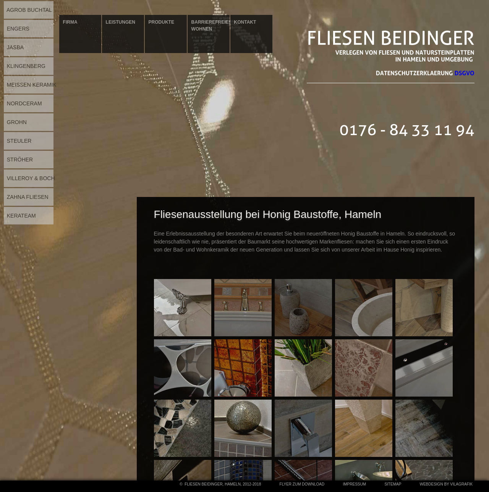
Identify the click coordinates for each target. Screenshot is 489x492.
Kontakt (245, 22)
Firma (70, 22)
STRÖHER (18, 159)
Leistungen (120, 22)
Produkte (161, 22)
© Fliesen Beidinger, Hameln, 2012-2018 (220, 484)
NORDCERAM (23, 103)
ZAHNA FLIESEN (26, 197)
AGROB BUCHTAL (28, 10)
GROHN (15, 122)
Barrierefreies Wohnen (210, 25)
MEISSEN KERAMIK (30, 85)
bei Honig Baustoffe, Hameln (311, 214)
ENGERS (16, 29)
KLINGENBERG (24, 66)
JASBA (14, 47)
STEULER (17, 141)
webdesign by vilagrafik (446, 484)
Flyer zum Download (302, 484)
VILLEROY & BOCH (29, 178)
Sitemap (393, 484)
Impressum (354, 484)
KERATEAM (20, 216)
